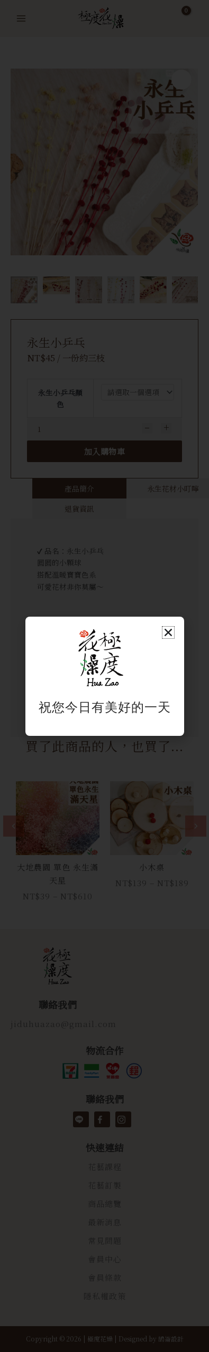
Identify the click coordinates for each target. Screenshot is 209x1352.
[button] (168, 632)
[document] (104, 676)
